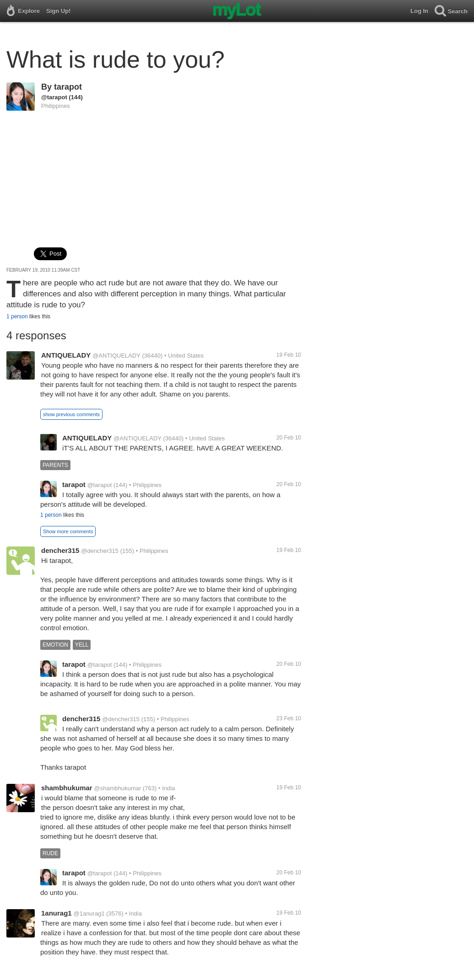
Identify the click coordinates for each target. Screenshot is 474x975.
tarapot (68, 86)
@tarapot (54, 97)
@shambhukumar (117, 788)
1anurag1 (56, 913)
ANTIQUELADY (66, 355)
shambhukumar (66, 788)
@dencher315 (99, 550)
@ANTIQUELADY (116, 355)
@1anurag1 (88, 913)
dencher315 (60, 550)
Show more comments (68, 531)
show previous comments (71, 414)
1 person (17, 316)
